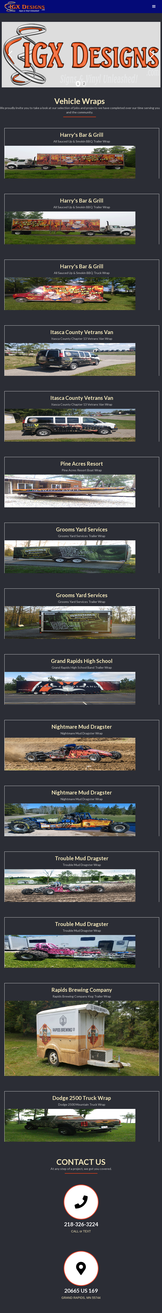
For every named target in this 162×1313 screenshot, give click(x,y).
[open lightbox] (70, 162)
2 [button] (84, 83)
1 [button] (78, 83)
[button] (153, 6)
